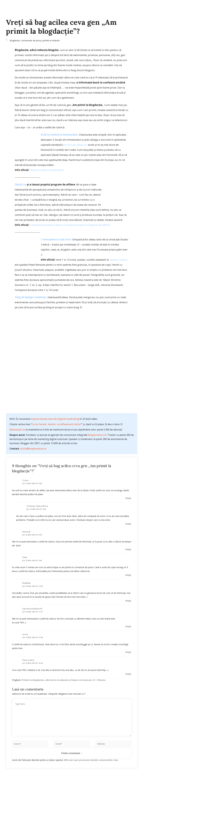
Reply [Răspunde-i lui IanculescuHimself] (128, 626)
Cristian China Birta (37, 506)
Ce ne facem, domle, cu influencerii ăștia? (57, 424)
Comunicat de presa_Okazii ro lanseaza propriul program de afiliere (70, 225)
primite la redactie (51, 40)
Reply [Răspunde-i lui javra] (128, 652)
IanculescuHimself (32, 608)
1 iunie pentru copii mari (56, 239)
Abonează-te (17, 429)
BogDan (26, 583)
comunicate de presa (31, 40)
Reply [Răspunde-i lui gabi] (128, 575)
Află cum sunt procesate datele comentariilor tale (91, 760)
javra (25, 634)
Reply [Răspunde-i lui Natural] (128, 549)
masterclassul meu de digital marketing (55, 419)
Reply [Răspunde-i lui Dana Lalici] (128, 673)
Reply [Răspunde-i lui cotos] (128, 498)
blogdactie (15, 40)
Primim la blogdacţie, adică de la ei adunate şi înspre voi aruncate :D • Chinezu (64, 680)
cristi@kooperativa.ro (33, 448)
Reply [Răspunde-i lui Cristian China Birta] (128, 523)
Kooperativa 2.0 (97, 435)
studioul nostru (118, 259)
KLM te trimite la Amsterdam (59, 134)
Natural (26, 531)
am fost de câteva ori (75, 144)
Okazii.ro (20, 184)
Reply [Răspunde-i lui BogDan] (128, 600)
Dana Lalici (28, 660)
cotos (25, 480)
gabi (24, 557)
